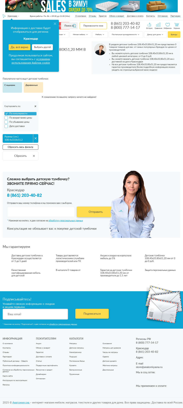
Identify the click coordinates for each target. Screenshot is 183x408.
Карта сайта (8, 376)
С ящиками (9, 85)
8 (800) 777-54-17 (125, 27)
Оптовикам (163, 16)
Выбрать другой (42, 47)
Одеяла (106, 357)
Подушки (73, 357)
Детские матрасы (76, 348)
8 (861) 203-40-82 (125, 23)
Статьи (39, 361)
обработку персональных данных (65, 221)
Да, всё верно (19, 47)
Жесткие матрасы (110, 365)
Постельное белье (76, 361)
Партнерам (175, 16)
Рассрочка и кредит (44, 370)
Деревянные (31, 85)
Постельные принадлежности (126, 35)
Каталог (60, 25)
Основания (107, 343)
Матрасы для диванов (112, 348)
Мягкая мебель (80, 35)
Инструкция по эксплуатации (15, 380)
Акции (38, 343)
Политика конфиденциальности (16, 365)
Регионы (6, 385)
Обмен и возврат (116, 16)
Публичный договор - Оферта (15, 361)
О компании (80, 16)
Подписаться (92, 313)
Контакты (150, 16)
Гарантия (102, 16)
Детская (61, 35)
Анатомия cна (21, 402)
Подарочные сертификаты (47, 365)
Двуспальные (108, 370)
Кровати (72, 365)
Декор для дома (155, 35)
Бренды (174, 34)
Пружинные (74, 374)
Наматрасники (75, 352)
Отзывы (92, 16)
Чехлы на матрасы (110, 352)
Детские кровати (110, 361)
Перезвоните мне (93, 26)
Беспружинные (75, 370)
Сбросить (24, 155)
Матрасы (73, 343)
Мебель (100, 35)
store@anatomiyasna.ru (149, 367)
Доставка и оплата (135, 16)
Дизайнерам (41, 374)
